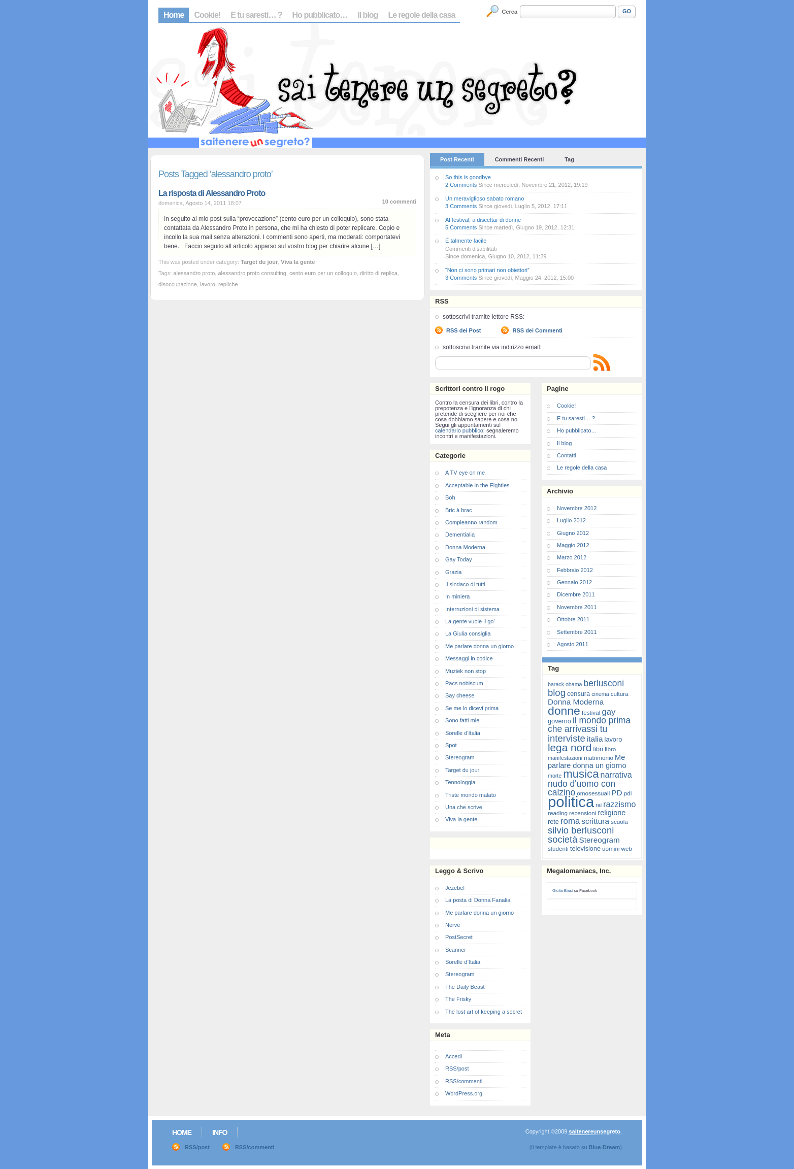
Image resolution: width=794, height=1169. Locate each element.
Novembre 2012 (577, 508)
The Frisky (458, 999)
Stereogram (459, 757)
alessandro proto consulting (252, 273)
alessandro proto (194, 273)
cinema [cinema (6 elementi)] (600, 694)
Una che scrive (463, 807)
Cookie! (207, 15)
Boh (450, 497)
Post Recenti (457, 159)
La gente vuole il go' (470, 621)
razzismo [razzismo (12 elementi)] (619, 804)
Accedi (453, 1056)
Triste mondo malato (470, 795)
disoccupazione (177, 284)
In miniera (457, 596)
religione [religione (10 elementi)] (611, 813)
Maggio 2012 (573, 545)
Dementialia (460, 534)
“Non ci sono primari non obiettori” (487, 270)
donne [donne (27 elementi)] (564, 710)
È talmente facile (465, 241)
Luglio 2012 (571, 520)
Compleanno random (471, 522)
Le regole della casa (421, 15)
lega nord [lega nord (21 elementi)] (569, 747)
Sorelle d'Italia (462, 733)
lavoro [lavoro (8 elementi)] (613, 739)
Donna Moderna (465, 547)
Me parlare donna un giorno (479, 646)
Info (219, 1132)
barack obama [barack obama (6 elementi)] (565, 684)
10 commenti (399, 201)
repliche (228, 284)
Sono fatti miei (463, 720)
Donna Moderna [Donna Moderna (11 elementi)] (576, 701)
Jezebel (455, 888)
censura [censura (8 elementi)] (578, 693)
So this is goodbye (468, 177)
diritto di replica (379, 273)
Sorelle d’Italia (462, 962)
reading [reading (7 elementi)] (558, 813)
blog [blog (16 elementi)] (557, 692)
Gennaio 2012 (574, 582)
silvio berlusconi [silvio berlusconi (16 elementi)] (581, 830)
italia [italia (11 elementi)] (595, 738)
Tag (569, 159)
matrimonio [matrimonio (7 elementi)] (598, 757)
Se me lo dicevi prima (472, 708)
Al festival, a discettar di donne (483, 220)
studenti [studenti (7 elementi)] (558, 848)
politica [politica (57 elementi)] (571, 801)
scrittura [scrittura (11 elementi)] (595, 821)
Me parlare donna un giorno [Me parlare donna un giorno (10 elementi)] (587, 761)
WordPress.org (463, 1093)
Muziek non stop (465, 671)
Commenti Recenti (519, 159)
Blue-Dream (604, 1147)
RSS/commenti (463, 1081)
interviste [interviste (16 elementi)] (566, 738)
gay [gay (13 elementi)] (608, 712)
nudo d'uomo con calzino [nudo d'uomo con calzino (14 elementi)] (581, 788)
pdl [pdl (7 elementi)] (628, 793)
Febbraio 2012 (575, 570)
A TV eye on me (465, 473)
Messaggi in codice (469, 658)
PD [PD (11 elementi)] (616, 792)
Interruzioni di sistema (472, 609)
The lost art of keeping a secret (483, 1012)
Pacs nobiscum (464, 683)
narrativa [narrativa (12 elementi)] (616, 775)
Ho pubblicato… (320, 15)
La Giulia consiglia (467, 633)
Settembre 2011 (577, 632)
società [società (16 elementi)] (562, 839)
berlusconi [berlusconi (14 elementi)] (604, 683)
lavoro (207, 284)
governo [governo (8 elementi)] (559, 721)
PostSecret (459, 937)
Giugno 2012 (573, 533)
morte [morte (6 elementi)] (554, 776)
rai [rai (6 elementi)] (599, 805)
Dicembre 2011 (576, 594)
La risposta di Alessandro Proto (211, 193)
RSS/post (457, 1068)
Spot (451, 745)
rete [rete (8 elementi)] (553, 821)
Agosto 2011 (572, 644)
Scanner (455, 950)
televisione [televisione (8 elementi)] (585, 848)
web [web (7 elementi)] (626, 848)
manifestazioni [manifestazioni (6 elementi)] (565, 758)
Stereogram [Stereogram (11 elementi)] (599, 840)
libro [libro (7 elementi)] (610, 749)
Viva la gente (298, 262)
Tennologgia (460, 782)
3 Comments (461, 206)
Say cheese (459, 695)
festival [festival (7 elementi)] (591, 712)
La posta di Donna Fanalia (477, 900)
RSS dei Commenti (537, 330)
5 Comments (461, 227)
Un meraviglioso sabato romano (484, 198)
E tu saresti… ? (256, 15)
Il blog (367, 15)
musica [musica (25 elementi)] (581, 773)
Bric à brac (458, 510)
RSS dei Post (463, 330)
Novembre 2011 (577, 607)
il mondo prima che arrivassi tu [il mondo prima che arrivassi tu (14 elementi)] (589, 724)
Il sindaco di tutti (465, 584)
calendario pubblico (459, 430)
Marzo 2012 (571, 557)
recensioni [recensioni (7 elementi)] (582, 813)
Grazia (453, 572)
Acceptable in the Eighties (477, 485)
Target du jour (259, 262)
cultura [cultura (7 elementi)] (619, 693)
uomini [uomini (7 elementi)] (610, 848)
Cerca (510, 12)
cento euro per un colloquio (323, 273)
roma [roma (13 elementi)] (570, 821)
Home (173, 15)
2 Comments (461, 185)
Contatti (566, 455)
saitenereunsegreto (594, 1131)
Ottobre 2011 (573, 619)
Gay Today (458, 559)
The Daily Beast (465, 987)
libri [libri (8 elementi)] (598, 749)
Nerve (452, 925)
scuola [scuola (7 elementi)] (619, 821)
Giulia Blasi (562, 890)
